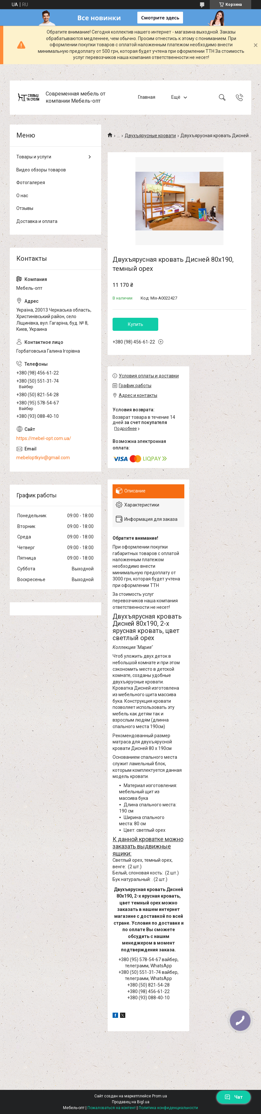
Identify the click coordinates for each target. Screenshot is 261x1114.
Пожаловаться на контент (111, 1108)
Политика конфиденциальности (168, 1108)
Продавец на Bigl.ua (130, 1102)
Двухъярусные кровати (150, 135)
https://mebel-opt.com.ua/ (43, 438)
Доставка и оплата (36, 221)
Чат (233, 1097)
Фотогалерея (30, 182)
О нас (22, 195)
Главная (146, 97)
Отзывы (24, 208)
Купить (135, 324)
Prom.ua (159, 1096)
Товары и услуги (33, 156)
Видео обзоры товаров (41, 169)
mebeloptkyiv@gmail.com (43, 457)
